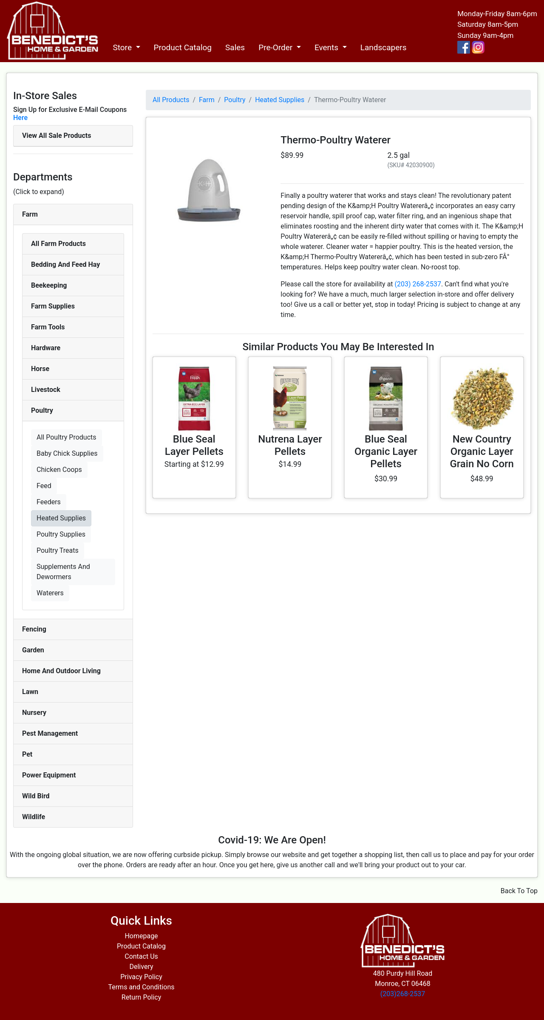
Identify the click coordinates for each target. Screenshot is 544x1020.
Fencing (34, 629)
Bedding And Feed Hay (65, 264)
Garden (33, 650)
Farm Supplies (53, 306)
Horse (40, 369)
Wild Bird (36, 796)
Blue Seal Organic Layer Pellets (385, 451)
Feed (44, 486)
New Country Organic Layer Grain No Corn (482, 451)
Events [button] (327, 47)
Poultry (42, 410)
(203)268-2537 (402, 994)
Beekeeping (49, 285)
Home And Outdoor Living (61, 671)
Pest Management (50, 733)
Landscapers (383, 47)
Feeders (49, 502)
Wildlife (33, 817)
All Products (171, 100)
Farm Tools (48, 327)
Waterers (50, 593)
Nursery (34, 713)
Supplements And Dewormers (63, 572)
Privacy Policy (141, 977)
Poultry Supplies (61, 534)
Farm (30, 214)
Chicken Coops (59, 470)
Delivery (141, 967)
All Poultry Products (66, 437)
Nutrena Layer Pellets (290, 445)
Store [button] (123, 47)
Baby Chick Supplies (67, 453)
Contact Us (141, 956)
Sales (235, 47)
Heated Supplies (61, 518)
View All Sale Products (56, 135)
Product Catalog (183, 47)
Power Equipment (49, 775)
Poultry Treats (58, 550)
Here (20, 118)
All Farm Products (58, 244)
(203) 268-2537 (418, 284)
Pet (27, 754)
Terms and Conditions (141, 987)
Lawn (30, 692)
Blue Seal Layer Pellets (194, 445)
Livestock (45, 390)
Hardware (45, 348)
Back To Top (519, 891)
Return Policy (141, 997)
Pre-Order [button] (276, 47)
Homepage (141, 936)
